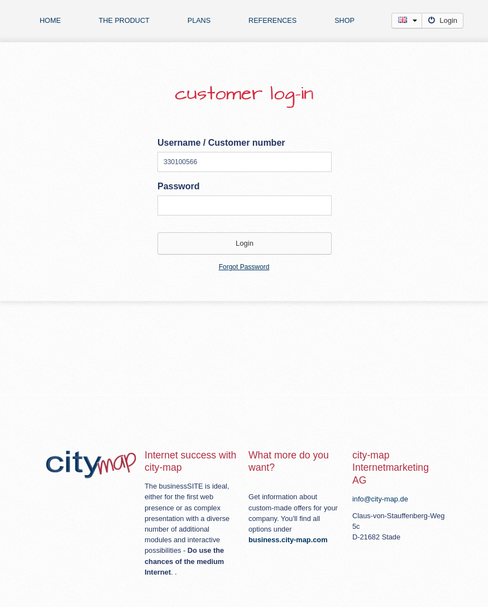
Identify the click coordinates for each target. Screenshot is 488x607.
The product (124, 21)
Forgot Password (244, 267)
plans (199, 21)
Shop (344, 21)
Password (178, 186)
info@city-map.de (380, 499)
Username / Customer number (221, 142)
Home (50, 21)
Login (442, 20)
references (272, 21)
